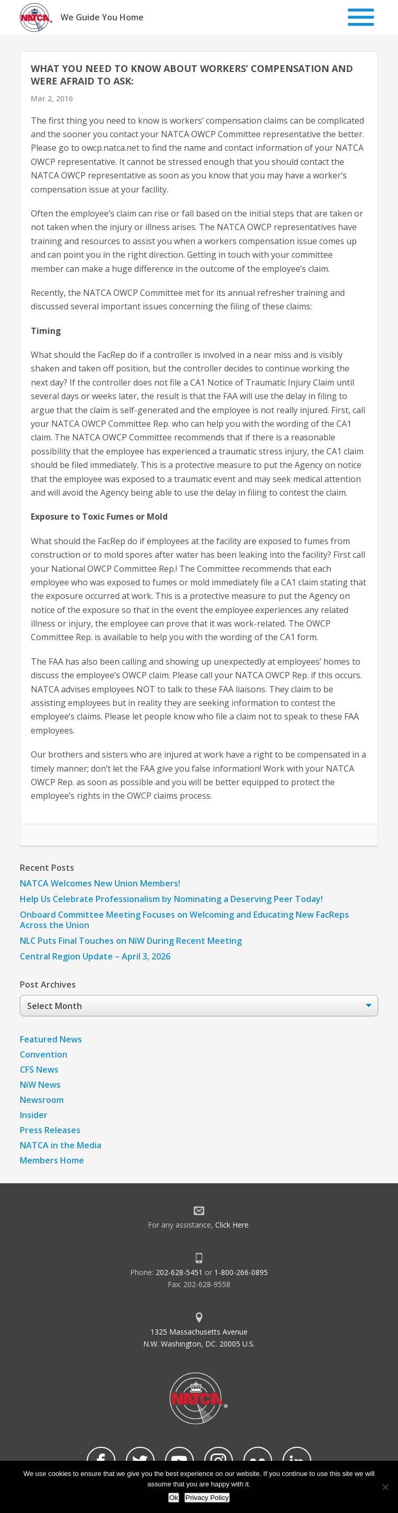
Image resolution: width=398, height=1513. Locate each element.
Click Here (232, 1225)
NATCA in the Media (60, 1145)
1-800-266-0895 (241, 1272)
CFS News (39, 1069)
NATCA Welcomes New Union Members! (100, 883)
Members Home (52, 1160)
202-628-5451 (179, 1272)
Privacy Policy (207, 1498)
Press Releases (50, 1130)
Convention (43, 1054)
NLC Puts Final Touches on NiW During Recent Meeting (131, 940)
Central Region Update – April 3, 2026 (95, 956)
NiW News (40, 1084)
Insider (34, 1115)
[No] (385, 1487)
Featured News (51, 1039)
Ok (173, 1498)
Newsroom (42, 1100)
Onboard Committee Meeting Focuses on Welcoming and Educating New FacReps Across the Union (184, 920)
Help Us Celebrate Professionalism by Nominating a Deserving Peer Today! (171, 899)
